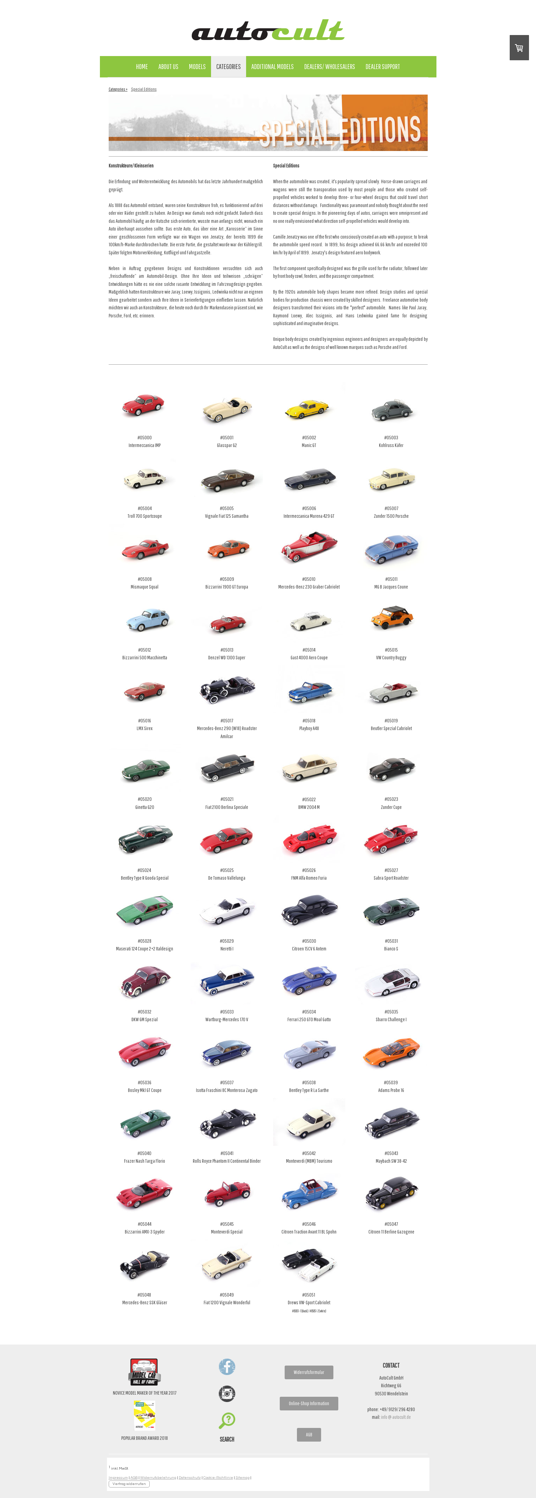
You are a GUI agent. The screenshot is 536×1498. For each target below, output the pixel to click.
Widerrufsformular (309, 1372)
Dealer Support (383, 66)
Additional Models (272, 66)
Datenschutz (190, 1477)
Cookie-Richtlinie (218, 1477)
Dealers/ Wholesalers (329, 66)
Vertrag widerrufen (129, 1484)
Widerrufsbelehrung (158, 1477)
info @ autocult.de (396, 1417)
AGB (309, 1434)
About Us (168, 66)
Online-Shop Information (309, 1403)
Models (197, 66)
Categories (228, 66)
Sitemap (243, 1477)
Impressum (118, 1477)
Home (142, 66)
